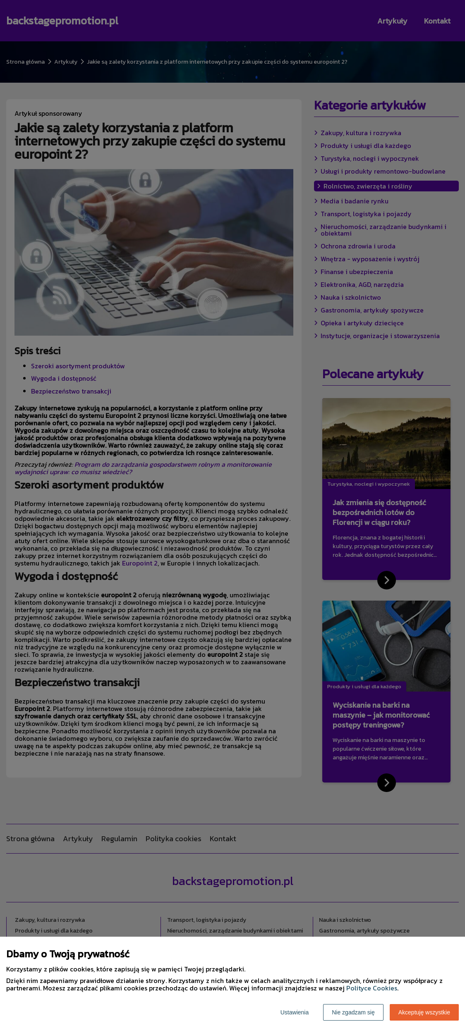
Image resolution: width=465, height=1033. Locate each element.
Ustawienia (294, 1012)
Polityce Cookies (371, 988)
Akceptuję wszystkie (424, 1012)
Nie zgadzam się (353, 1012)
